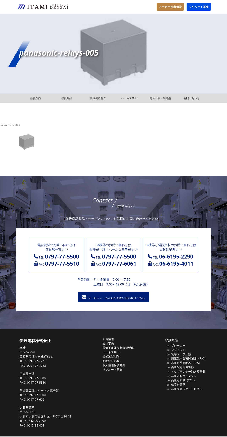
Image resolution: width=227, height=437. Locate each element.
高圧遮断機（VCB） (181, 379)
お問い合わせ (115, 360)
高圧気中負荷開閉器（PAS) (185, 358)
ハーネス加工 (115, 352)
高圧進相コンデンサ (181, 375)
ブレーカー (175, 346)
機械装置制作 (115, 356)
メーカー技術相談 (170, 7)
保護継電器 (175, 383)
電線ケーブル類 (178, 354)
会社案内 (112, 343)
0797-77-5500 (42, 378)
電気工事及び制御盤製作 (121, 348)
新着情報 (112, 339)
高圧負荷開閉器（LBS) (182, 362)
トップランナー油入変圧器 (185, 371)
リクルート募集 (199, 7)
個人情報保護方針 (117, 364)
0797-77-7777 (42, 362)
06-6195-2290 (42, 421)
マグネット (175, 350)
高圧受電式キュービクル (183, 387)
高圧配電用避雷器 (179, 367)
